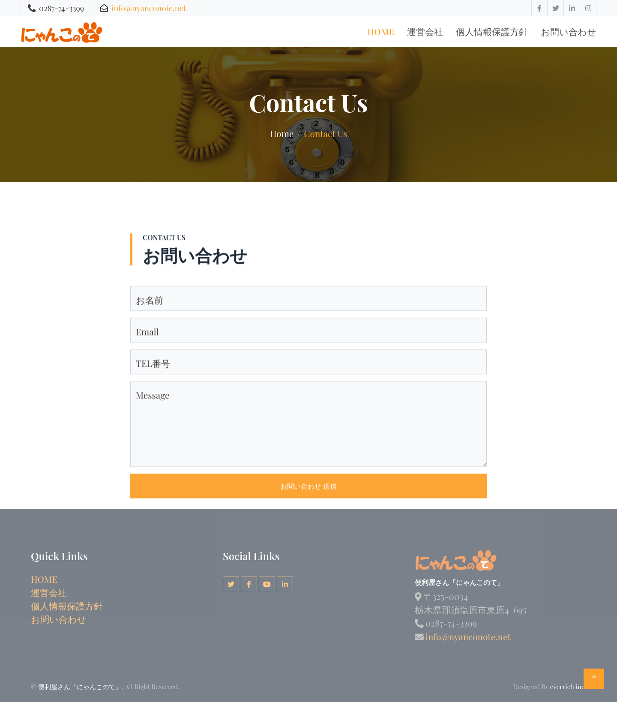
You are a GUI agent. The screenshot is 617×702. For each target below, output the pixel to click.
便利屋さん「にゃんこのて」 (80, 686)
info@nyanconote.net (148, 8)
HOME (44, 579)
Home (380, 31)
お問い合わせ (568, 31)
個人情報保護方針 (492, 31)
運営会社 (425, 31)
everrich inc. (568, 686)
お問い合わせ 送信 (308, 505)
